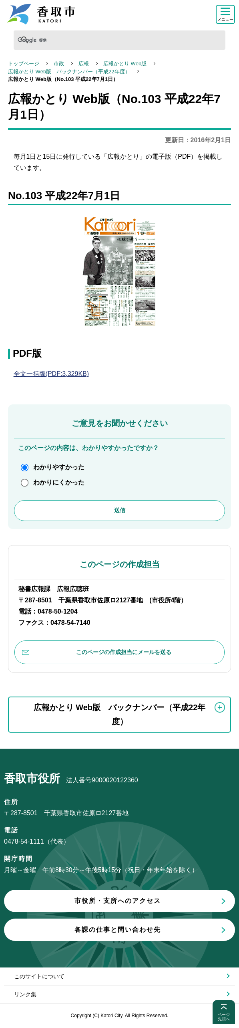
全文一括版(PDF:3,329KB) (51, 373)
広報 (83, 64)
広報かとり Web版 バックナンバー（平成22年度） (69, 72)
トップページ (23, 64)
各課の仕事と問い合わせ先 (117, 929)
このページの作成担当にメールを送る (123, 652)
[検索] (67, 40)
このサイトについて (39, 976)
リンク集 (25, 994)
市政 (59, 64)
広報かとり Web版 (125, 64)
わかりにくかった (58, 482)
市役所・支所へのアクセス (117, 900)
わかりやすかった (58, 467)
